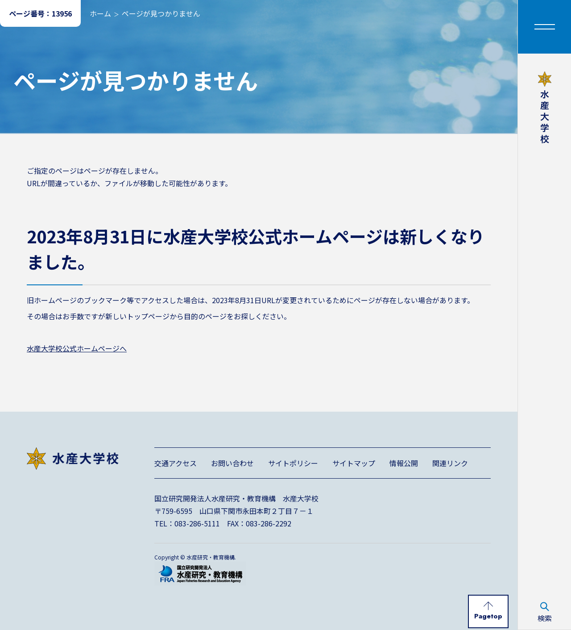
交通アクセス (175, 463)
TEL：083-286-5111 (187, 523)
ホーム (100, 13)
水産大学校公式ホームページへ (77, 348)
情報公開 (403, 463)
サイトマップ (353, 463)
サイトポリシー (293, 463)
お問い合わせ (232, 463)
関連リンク (450, 463)
